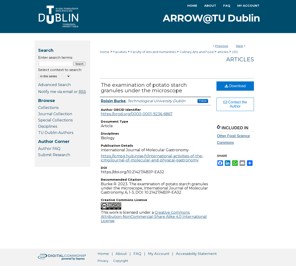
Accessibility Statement (196, 253)
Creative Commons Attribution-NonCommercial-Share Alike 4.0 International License (154, 216)
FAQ (137, 253)
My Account (158, 253)
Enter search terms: (55, 57)
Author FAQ (49, 148)
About (121, 253)
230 (235, 52)
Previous (221, 46)
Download (235, 86)
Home (104, 52)
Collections (48, 107)
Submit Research (54, 155)
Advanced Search (54, 85)
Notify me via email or (62, 92)
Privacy (103, 261)
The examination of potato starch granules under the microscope (144, 88)
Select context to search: (60, 70)
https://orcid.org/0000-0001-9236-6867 (137, 114)
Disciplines (47, 126)
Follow (203, 100)
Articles (240, 59)
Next (239, 46)
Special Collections (55, 120)
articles (222, 52)
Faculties (120, 52)
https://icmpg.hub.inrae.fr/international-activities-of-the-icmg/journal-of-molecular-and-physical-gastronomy (152, 158)
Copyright (120, 261)
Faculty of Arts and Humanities (153, 52)
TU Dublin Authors (55, 132)
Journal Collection (55, 114)
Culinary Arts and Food (196, 52)
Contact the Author (235, 104)
